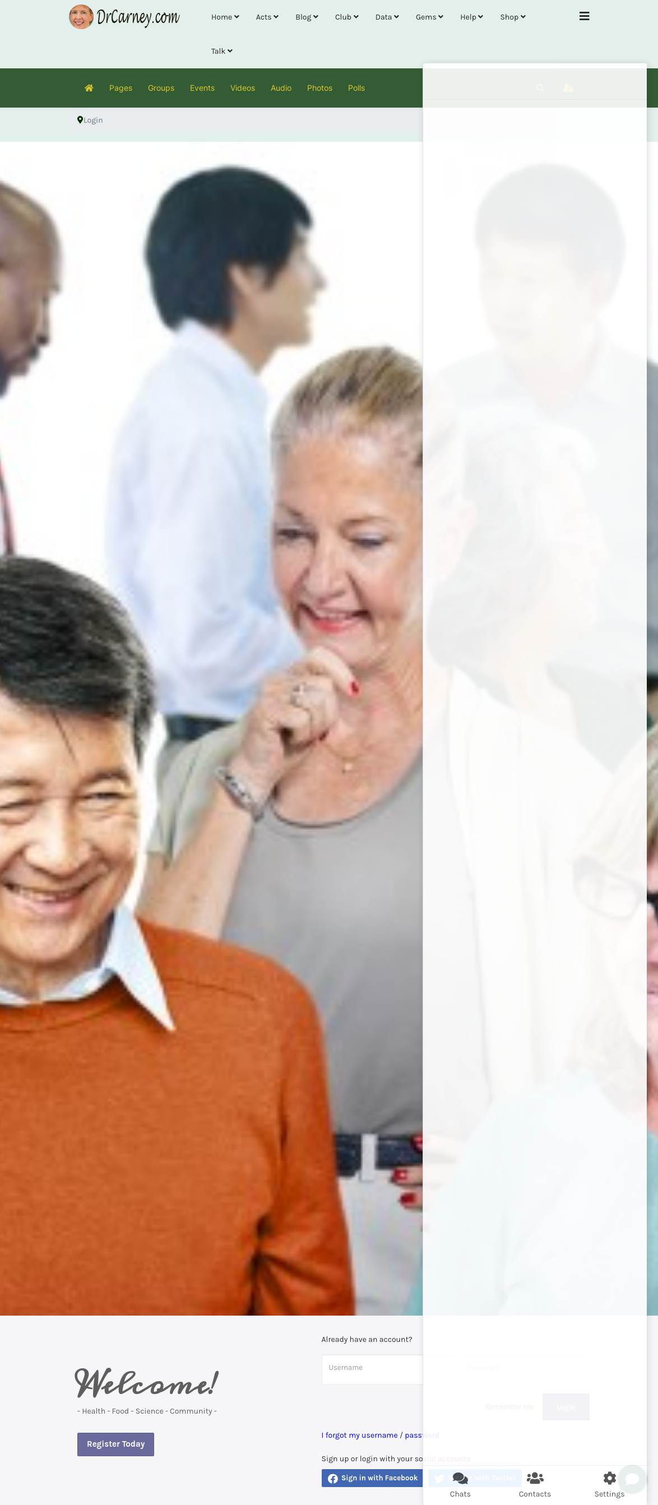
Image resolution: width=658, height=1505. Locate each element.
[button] (540, 88)
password (422, 1435)
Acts (264, 17)
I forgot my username (360, 1435)
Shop (509, 17)
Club (343, 17)
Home (221, 17)
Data (384, 17)
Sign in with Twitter (475, 1479)
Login (566, 1407)
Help (468, 17)
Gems (426, 17)
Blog (303, 17)
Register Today (116, 1444)
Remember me (509, 1406)
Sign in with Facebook (373, 1479)
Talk (218, 51)
